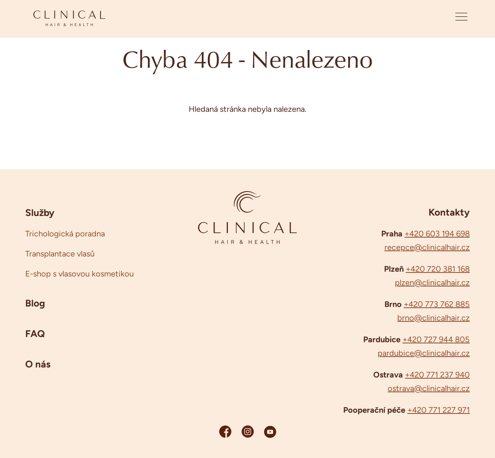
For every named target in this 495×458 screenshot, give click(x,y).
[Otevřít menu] (461, 18)
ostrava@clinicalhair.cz (429, 388)
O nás (37, 363)
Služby (39, 212)
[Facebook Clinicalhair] (225, 431)
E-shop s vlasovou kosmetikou (79, 273)
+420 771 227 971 (438, 410)
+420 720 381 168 (438, 268)
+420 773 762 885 (437, 304)
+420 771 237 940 (437, 374)
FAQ (35, 333)
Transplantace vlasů (60, 253)
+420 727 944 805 (436, 339)
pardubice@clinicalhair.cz (424, 353)
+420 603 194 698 (437, 233)
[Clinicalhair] (69, 18)
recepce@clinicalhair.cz (427, 247)
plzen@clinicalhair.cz (432, 282)
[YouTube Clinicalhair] (270, 431)
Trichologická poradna (65, 233)
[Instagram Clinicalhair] (247, 431)
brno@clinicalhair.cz (433, 317)
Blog (35, 303)
